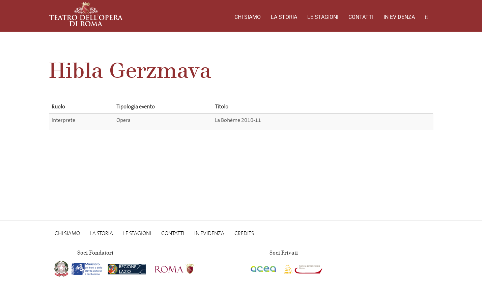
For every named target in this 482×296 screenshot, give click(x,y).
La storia (284, 17)
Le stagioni (322, 17)
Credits (244, 233)
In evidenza (399, 17)
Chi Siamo (247, 17)
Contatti (360, 17)
